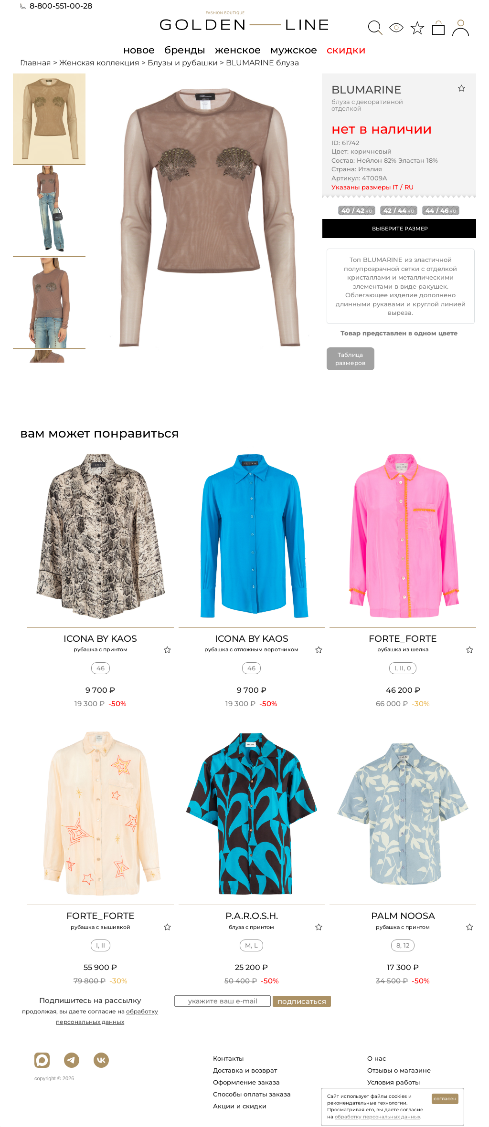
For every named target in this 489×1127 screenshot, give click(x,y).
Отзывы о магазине (399, 1070)
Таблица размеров (350, 358)
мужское (293, 49)
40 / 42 (356, 210)
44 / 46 (440, 210)
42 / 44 (398, 210)
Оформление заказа (246, 1082)
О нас (376, 1058)
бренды (184, 49)
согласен (445, 1099)
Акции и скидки (239, 1106)
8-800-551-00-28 (56, 5)
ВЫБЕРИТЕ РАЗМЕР (400, 228)
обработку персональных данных (377, 1117)
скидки (346, 49)
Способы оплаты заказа (252, 1094)
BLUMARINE (366, 89)
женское (238, 49)
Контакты (228, 1058)
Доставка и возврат (245, 1070)
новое (139, 49)
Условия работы (393, 1082)
